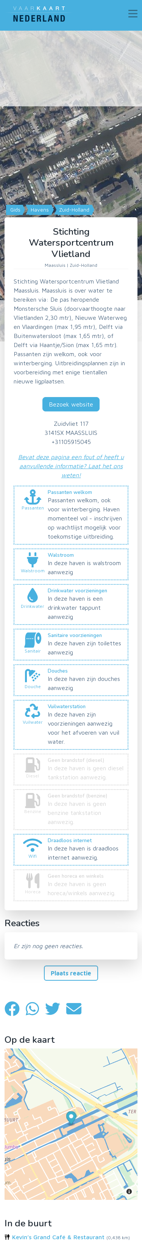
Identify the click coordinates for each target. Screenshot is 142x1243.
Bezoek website (71, 404)
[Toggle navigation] (132, 13)
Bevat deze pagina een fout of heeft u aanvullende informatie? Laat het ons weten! (71, 465)
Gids (14, 210)
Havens (39, 210)
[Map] (71, 186)
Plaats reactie (71, 973)
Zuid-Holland (73, 210)
